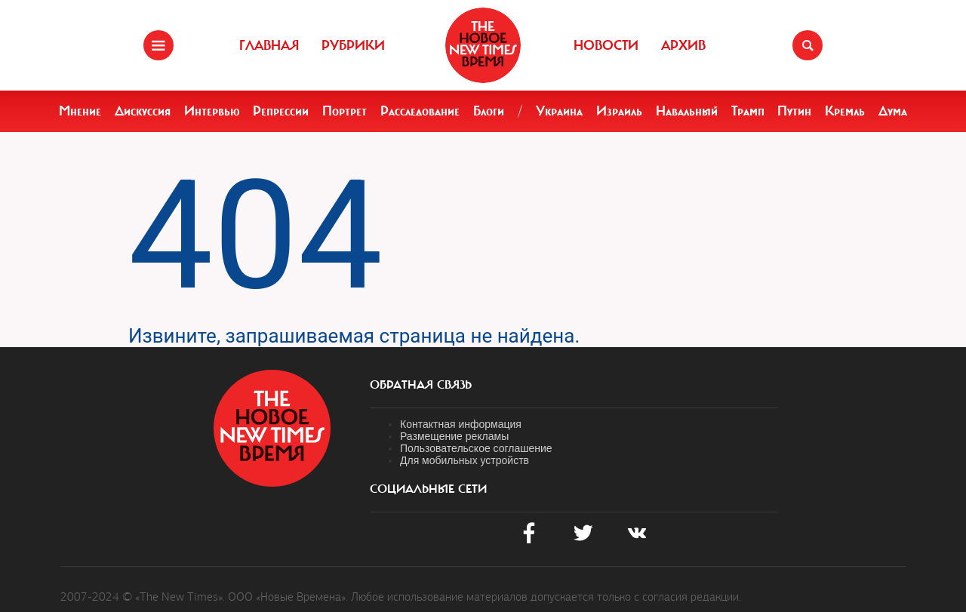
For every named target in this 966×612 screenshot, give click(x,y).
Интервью (212, 111)
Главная (269, 45)
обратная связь (421, 384)
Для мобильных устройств (464, 460)
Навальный (687, 111)
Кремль (845, 111)
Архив (683, 45)
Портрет (344, 111)
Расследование (420, 111)
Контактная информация (460, 424)
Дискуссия (143, 111)
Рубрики (353, 45)
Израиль (619, 111)
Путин (794, 111)
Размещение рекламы (454, 436)
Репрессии (281, 111)
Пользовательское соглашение (476, 448)
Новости (606, 45)
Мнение (80, 111)
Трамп (747, 111)
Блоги (488, 111)
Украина (559, 111)
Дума (892, 111)
